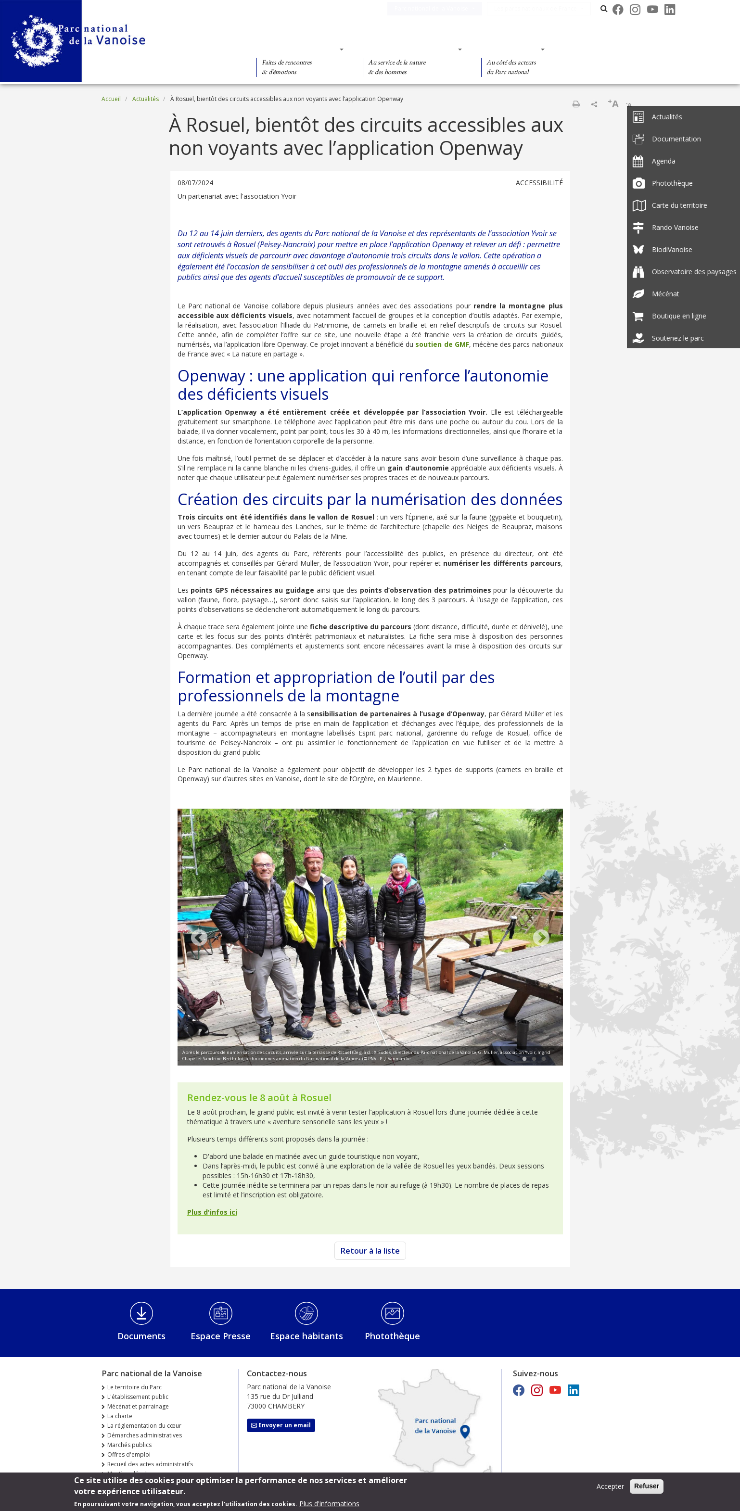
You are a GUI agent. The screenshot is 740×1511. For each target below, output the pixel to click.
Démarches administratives (144, 1435)
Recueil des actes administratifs (150, 1464)
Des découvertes (297, 49)
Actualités (145, 99)
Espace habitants (306, 1336)
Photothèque (392, 1336)
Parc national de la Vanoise (439, 8)
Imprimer (576, 104)
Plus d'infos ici (212, 1212)
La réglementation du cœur (144, 1426)
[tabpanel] (370, 938)
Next (541, 938)
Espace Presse (221, 1336)
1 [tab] (524, 1059)
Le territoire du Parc (134, 1387)
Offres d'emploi (129, 1454)
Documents (141, 1336)
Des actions (510, 49)
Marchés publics (129, 1445)
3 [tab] (544, 1059)
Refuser (646, 1487)
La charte (119, 1416)
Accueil (111, 99)
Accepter (610, 1487)
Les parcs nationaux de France (543, 8)
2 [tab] (534, 1059)
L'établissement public (137, 1397)
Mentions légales (130, 1474)
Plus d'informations (329, 1504)
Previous (199, 938)
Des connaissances (409, 49)
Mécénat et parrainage (138, 1406)
